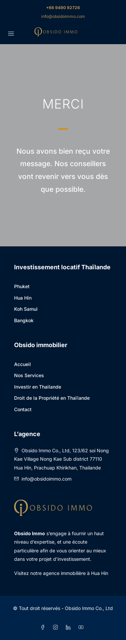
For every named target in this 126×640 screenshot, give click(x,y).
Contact (23, 409)
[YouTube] (82, 627)
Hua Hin (23, 298)
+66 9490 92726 (63, 7)
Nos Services (29, 375)
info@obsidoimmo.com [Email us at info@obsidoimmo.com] (47, 479)
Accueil (22, 364)
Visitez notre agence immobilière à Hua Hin (61, 573)
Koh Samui (26, 309)
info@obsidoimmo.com (63, 16)
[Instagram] (56, 627)
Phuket (22, 286)
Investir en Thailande (37, 387)
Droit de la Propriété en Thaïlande (52, 398)
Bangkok (24, 320)
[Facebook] (44, 627)
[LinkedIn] (69, 627)
